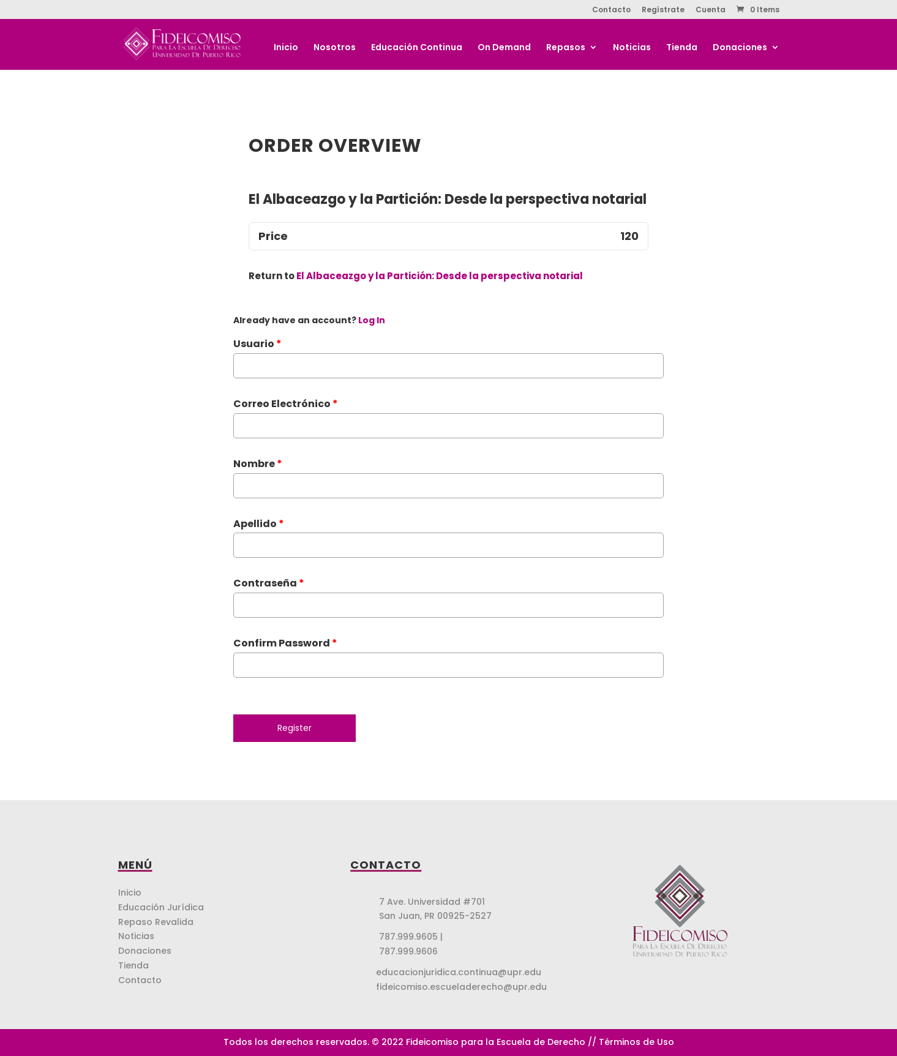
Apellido (258, 524)
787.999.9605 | (411, 937)
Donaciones (740, 48)
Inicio (286, 48)
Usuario (257, 344)
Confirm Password (285, 643)
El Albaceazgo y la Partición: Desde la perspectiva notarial (439, 275)
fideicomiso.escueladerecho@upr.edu (461, 987)
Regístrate (663, 10)
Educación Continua (416, 48)
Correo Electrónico (285, 404)
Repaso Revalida (155, 922)
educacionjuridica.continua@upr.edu (458, 972)
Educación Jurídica (161, 907)
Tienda (681, 48)
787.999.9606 (408, 951)
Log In (371, 320)
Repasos (565, 48)
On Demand (504, 48)
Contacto (611, 10)
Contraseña (268, 583)
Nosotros (334, 48)
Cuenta (711, 10)
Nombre (257, 464)
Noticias (632, 48)
